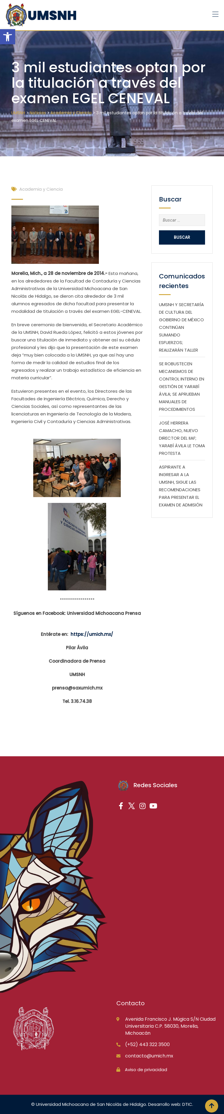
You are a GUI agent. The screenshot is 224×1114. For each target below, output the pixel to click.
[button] (7, 36)
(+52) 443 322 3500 (147, 1044)
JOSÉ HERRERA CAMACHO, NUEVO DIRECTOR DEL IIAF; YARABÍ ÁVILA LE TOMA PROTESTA (182, 438)
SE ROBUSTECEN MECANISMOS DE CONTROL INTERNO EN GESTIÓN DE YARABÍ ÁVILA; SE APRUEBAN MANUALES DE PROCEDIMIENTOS (181, 386)
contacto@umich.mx (149, 1055)
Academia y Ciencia (41, 189)
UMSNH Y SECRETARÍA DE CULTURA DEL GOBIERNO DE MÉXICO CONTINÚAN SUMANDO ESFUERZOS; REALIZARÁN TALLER (181, 327)
